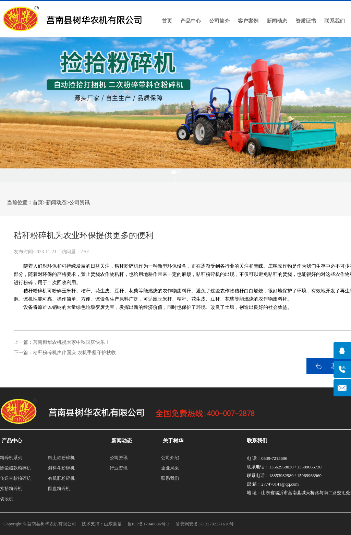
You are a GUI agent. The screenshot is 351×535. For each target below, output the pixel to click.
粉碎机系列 (11, 457)
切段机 (6, 498)
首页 (167, 21)
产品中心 (190, 21)
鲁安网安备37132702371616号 (205, 523)
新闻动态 (277, 21)
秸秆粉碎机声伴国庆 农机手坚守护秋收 (74, 352)
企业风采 (170, 467)
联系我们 (334, 21)
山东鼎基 (113, 523)
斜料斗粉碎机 (61, 467)
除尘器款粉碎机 (15, 467)
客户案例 (248, 21)
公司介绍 (170, 457)
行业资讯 (119, 467)
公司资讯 (79, 202)
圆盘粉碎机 (59, 488)
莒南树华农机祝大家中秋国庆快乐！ (71, 342)
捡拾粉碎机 (11, 488)
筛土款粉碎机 (61, 457)
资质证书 (305, 21)
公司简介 (219, 21)
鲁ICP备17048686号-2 (148, 523)
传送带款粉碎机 (15, 478)
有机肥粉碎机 (61, 478)
